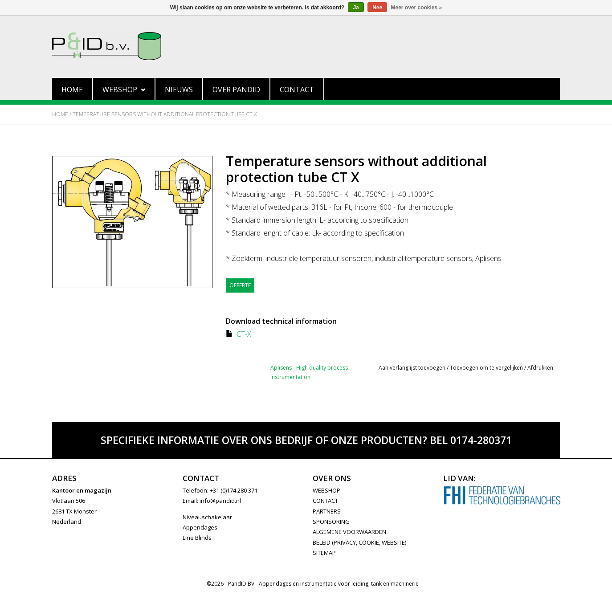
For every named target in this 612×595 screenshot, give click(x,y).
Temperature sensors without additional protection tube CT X (165, 114)
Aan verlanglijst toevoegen (412, 367)
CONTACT (325, 501)
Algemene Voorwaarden (349, 532)
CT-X (244, 334)
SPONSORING (331, 522)
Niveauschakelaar (207, 517)
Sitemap (324, 553)
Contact (297, 89)
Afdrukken (540, 367)
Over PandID (236, 89)
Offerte (240, 285)
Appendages (200, 527)
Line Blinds (197, 538)
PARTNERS (327, 511)
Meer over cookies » (416, 7)
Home (72, 89)
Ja (356, 7)
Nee (377, 7)
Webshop (123, 89)
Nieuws (179, 89)
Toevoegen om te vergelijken (487, 367)
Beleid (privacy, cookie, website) (359, 542)
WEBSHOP (326, 490)
